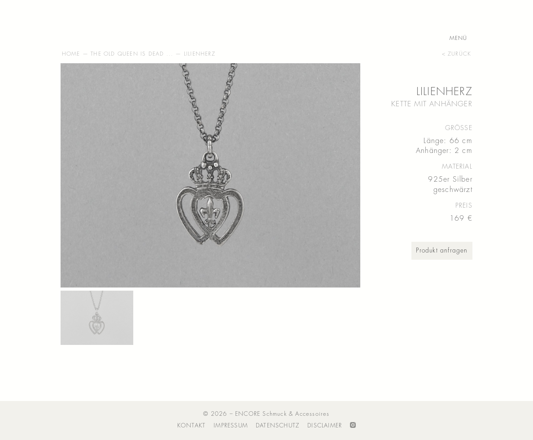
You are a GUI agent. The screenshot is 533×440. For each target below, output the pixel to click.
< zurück (457, 54)
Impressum (231, 425)
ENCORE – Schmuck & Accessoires (105, 25)
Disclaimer (324, 425)
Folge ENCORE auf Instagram (353, 426)
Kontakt (191, 425)
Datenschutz (277, 425)
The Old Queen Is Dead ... (132, 54)
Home (71, 54)
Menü (458, 38)
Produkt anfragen (441, 250)
